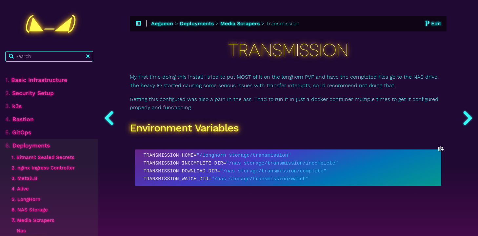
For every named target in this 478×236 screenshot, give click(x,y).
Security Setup (29, 93)
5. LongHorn (25, 199)
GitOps (18, 132)
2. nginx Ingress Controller (43, 168)
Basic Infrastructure (36, 80)
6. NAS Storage (29, 210)
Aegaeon (162, 24)
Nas (21, 231)
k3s (13, 106)
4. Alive (20, 189)
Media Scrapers (32, 220)
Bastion (19, 119)
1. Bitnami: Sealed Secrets (42, 157)
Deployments (27, 145)
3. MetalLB (24, 178)
